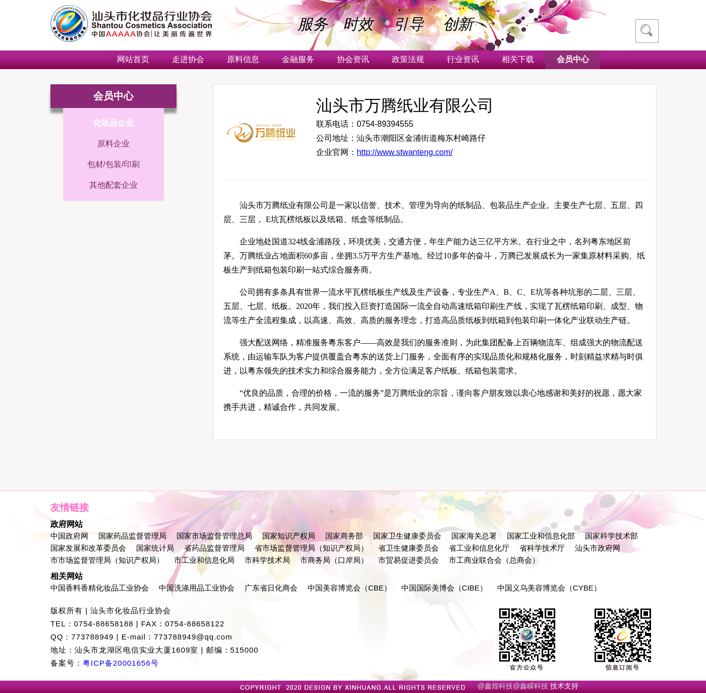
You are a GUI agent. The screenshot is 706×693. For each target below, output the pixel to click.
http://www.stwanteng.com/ (404, 152)
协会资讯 (353, 59)
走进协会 (188, 59)
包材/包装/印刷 (113, 164)
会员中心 (573, 59)
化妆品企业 (113, 123)
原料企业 (113, 143)
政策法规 (408, 59)
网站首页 (133, 59)
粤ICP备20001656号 (121, 663)
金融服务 (298, 59)
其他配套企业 (113, 185)
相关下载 (518, 59)
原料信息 (243, 59)
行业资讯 (463, 59)
